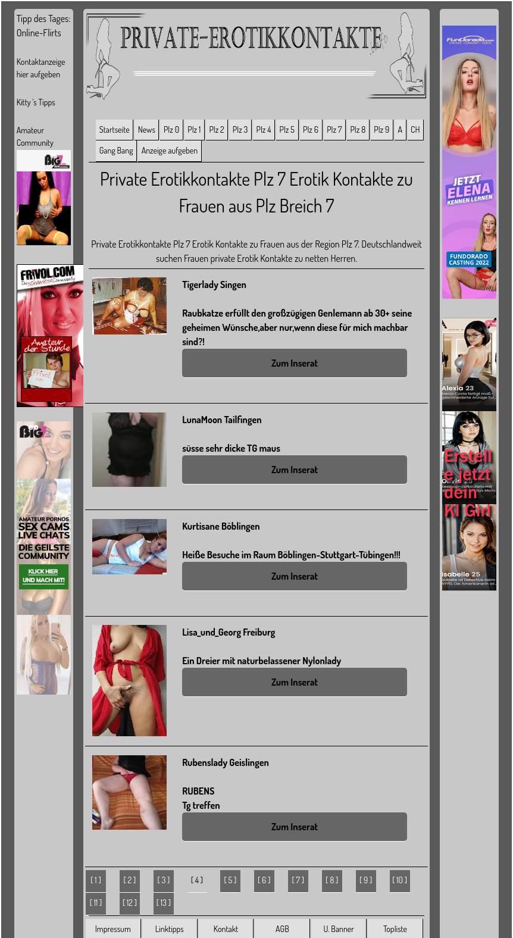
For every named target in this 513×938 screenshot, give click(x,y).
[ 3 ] (163, 880)
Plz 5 (287, 129)
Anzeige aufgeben (170, 150)
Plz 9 (381, 129)
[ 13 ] (164, 903)
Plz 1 (194, 129)
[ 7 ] (298, 880)
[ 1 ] (95, 880)
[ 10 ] (399, 880)
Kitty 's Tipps (36, 102)
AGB (282, 929)
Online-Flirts (39, 33)
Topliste (395, 929)
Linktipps (169, 929)
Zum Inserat (294, 363)
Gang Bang (116, 150)
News (146, 129)
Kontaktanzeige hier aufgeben (41, 68)
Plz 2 (216, 129)
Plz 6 (310, 129)
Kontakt (226, 929)
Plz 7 (334, 129)
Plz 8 (357, 129)
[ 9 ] (365, 880)
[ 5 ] (230, 880)
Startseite (114, 129)
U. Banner (338, 929)
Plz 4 (263, 129)
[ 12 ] (130, 903)
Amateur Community (35, 136)
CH (415, 129)
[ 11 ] (96, 903)
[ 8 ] (332, 880)
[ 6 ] (264, 880)
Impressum (113, 929)
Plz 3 (240, 129)
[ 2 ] (130, 880)
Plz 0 (171, 129)
